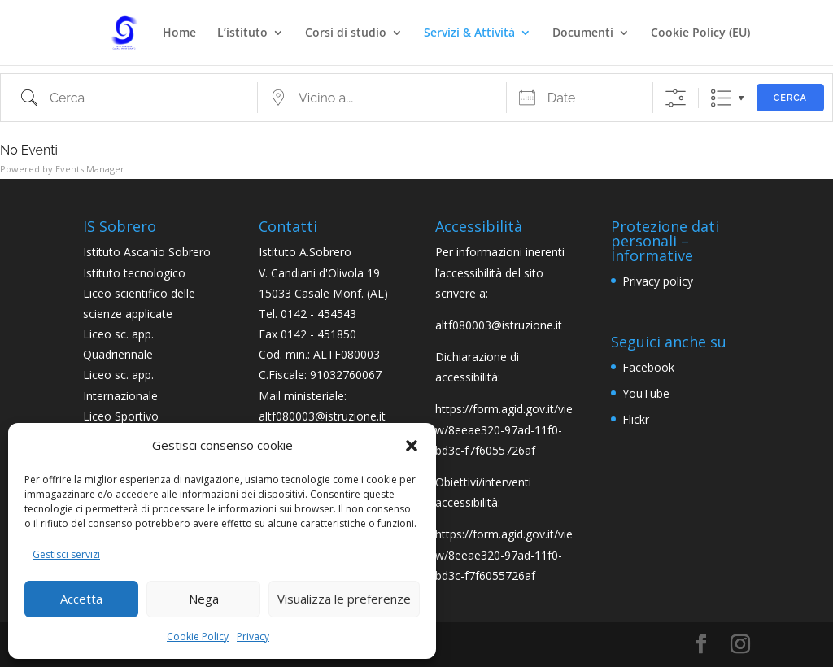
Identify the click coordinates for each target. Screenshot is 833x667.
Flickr (635, 419)
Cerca (790, 98)
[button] (411, 446)
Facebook (648, 367)
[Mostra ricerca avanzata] (675, 98)
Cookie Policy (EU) (700, 33)
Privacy (253, 636)
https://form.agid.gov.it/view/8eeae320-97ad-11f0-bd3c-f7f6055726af (504, 429)
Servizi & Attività (469, 33)
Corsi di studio (345, 33)
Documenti (582, 33)
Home (179, 33)
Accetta (81, 599)
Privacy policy (657, 281)
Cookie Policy (198, 636)
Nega (204, 599)
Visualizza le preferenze (344, 599)
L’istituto (242, 33)
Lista (721, 98)
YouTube (645, 393)
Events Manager (89, 169)
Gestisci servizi (66, 554)
